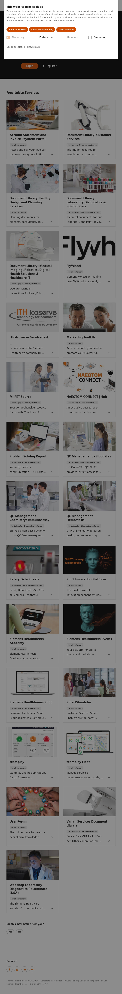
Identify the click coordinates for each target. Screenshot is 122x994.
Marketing (100, 37)
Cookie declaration (15, 47)
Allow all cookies (17, 29)
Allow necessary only (42, 29)
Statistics (72, 37)
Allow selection (66, 29)
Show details (33, 47)
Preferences (46, 37)
